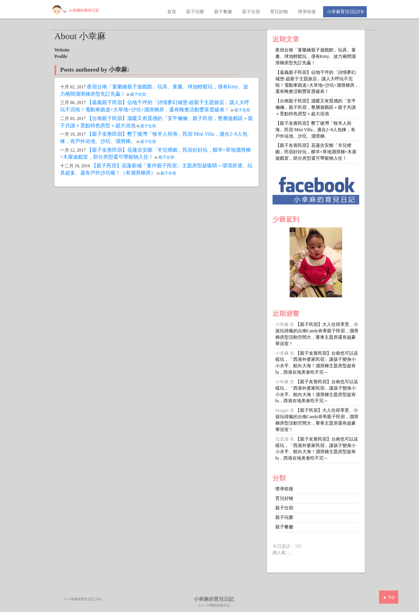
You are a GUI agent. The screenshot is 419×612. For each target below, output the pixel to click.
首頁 (171, 11)
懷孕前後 (307, 11)
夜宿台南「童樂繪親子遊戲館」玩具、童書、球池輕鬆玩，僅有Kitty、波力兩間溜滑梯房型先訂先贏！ (315, 56)
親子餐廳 (223, 11)
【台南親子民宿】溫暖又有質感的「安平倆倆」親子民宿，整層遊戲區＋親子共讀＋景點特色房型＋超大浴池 (315, 107)
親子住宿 (251, 11)
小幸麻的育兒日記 (214, 599)
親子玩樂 (195, 11)
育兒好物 (279, 11)
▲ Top (388, 597)
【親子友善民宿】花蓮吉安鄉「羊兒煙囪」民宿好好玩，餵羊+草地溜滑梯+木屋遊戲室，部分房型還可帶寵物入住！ (315, 152)
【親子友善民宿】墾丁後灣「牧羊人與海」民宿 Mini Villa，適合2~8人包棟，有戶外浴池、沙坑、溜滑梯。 (315, 129)
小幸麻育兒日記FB (345, 11)
